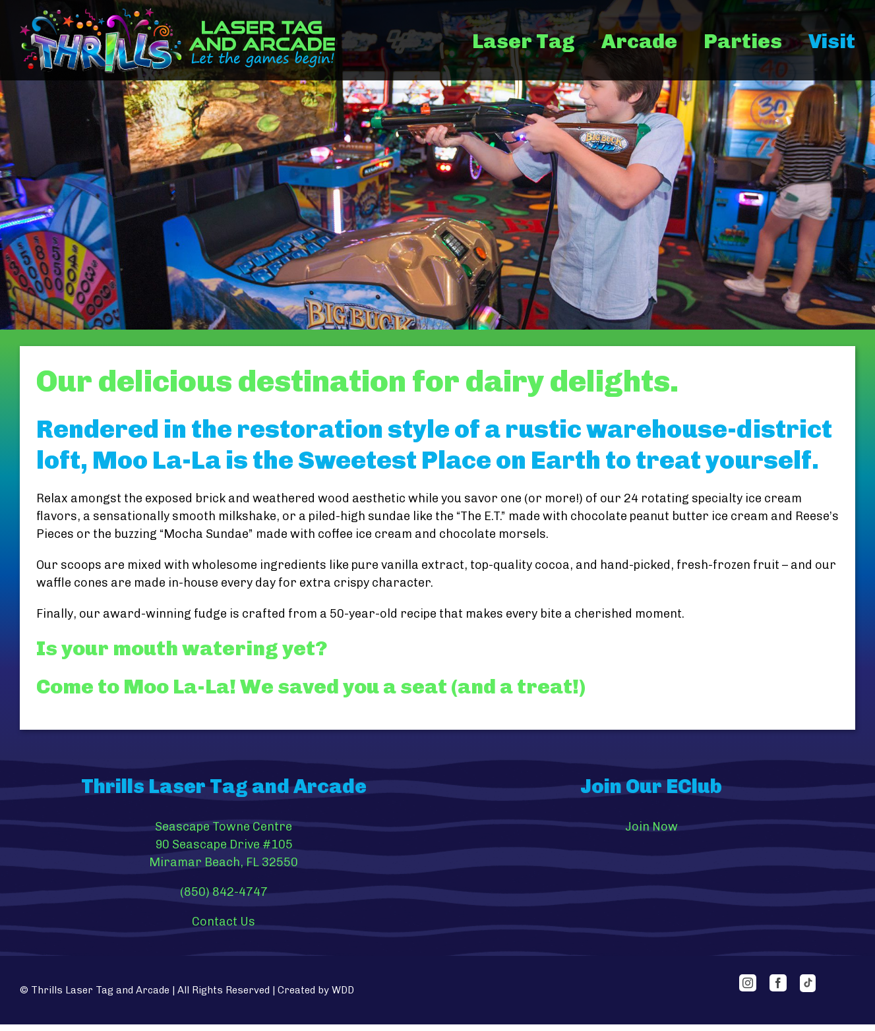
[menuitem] (536, 41)
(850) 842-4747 (224, 892)
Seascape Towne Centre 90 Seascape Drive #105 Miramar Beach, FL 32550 (223, 844)
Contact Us (223, 921)
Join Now (651, 826)
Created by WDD (316, 990)
